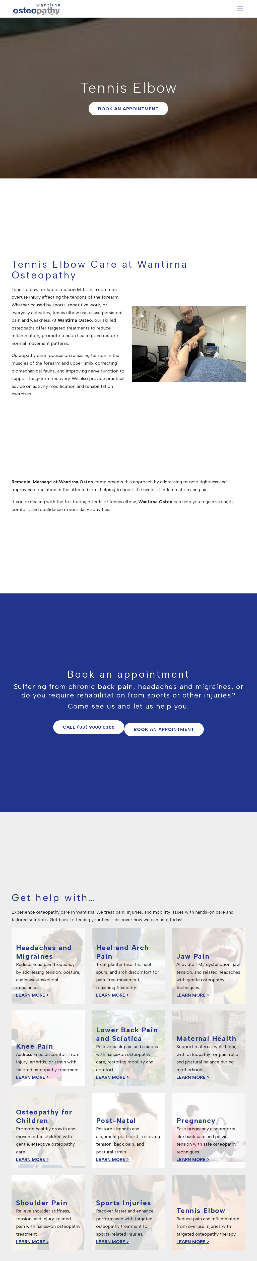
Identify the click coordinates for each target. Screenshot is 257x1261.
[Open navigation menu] (240, 9)
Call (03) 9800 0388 (89, 727)
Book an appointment (128, 109)
